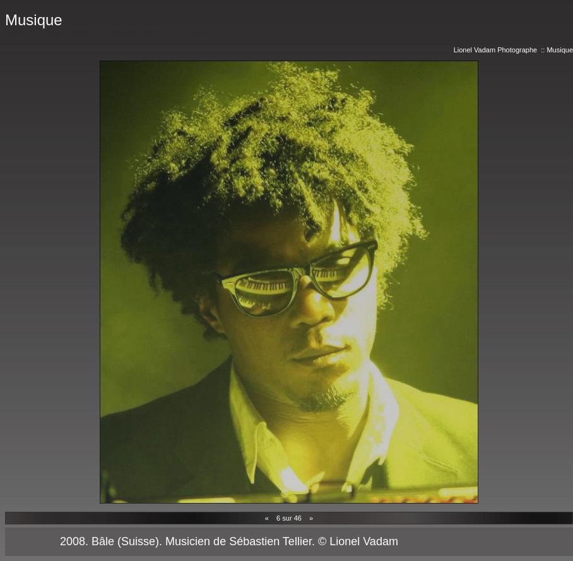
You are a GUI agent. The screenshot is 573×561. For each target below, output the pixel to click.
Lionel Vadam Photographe (496, 50)
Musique (559, 50)
